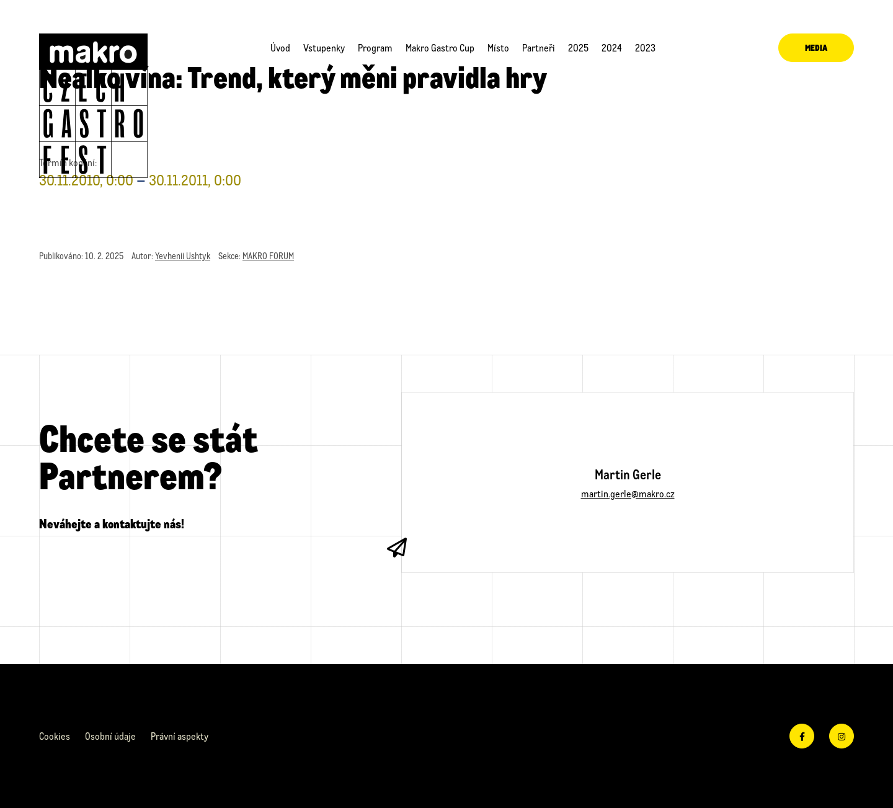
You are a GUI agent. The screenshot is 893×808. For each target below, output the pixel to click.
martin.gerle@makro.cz (628, 493)
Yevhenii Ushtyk (182, 256)
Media (816, 47)
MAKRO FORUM (268, 256)
